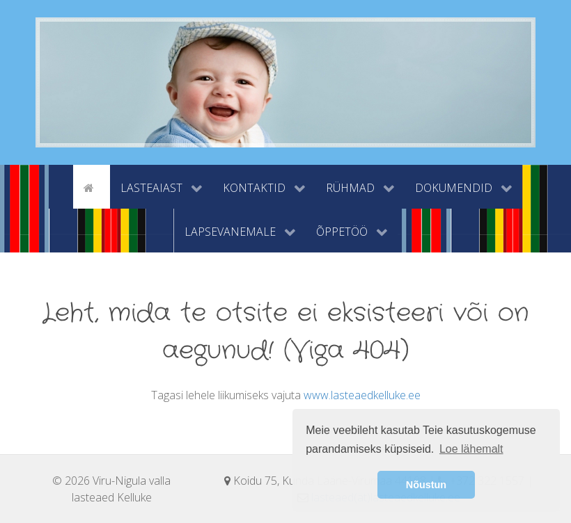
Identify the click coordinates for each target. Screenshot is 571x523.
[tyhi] (61, 186)
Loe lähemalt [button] (471, 449)
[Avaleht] (91, 186)
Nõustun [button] (426, 484)
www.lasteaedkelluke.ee (362, 395)
